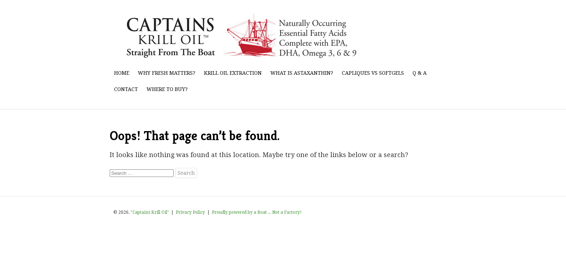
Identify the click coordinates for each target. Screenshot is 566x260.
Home (121, 73)
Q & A (420, 73)
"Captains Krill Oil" (150, 212)
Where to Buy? (167, 89)
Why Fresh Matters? (166, 73)
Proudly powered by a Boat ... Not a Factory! (257, 212)
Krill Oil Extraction (233, 73)
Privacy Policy (190, 212)
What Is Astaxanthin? (301, 73)
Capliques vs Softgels (373, 73)
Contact (126, 89)
